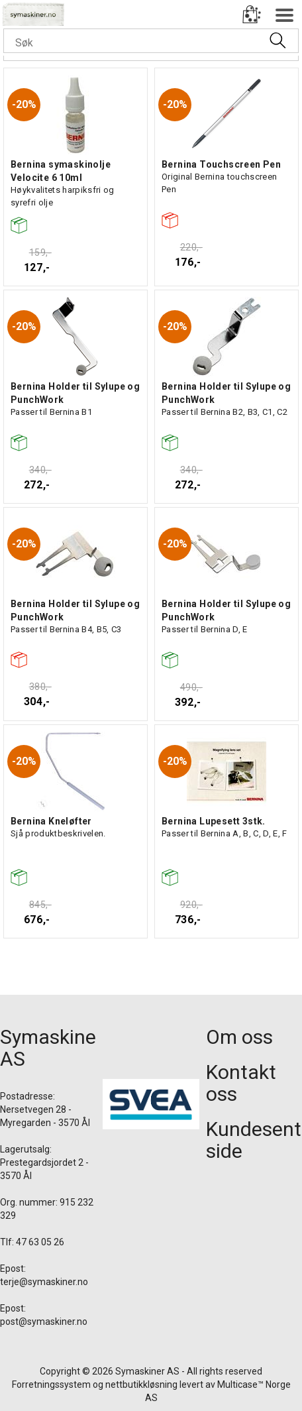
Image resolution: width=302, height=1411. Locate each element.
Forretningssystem (51, 1384)
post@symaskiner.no (43, 1321)
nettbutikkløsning (141, 1384)
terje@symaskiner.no (44, 1281)
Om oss (239, 1036)
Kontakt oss (241, 1082)
